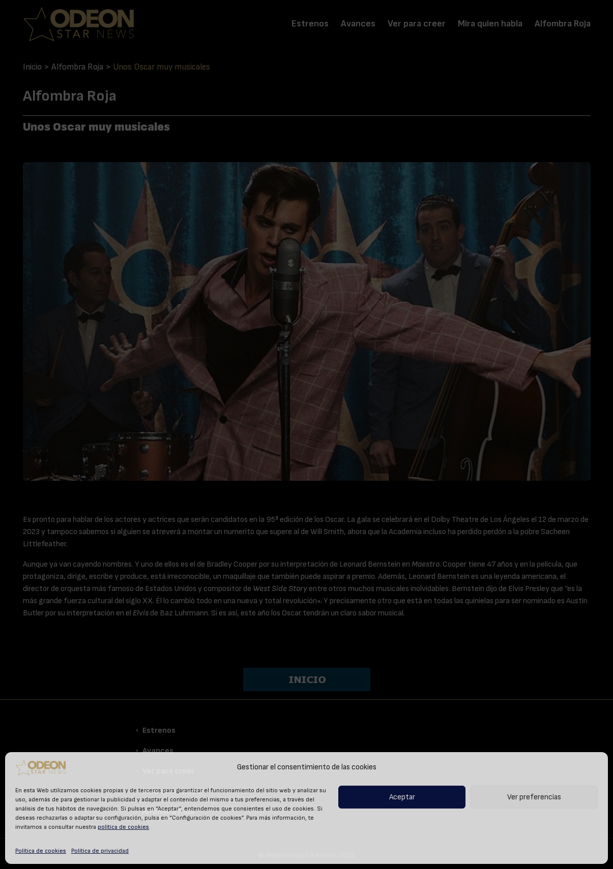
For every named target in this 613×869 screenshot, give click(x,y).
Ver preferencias (534, 797)
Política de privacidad (100, 851)
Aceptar (402, 797)
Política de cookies (40, 851)
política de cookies (123, 827)
